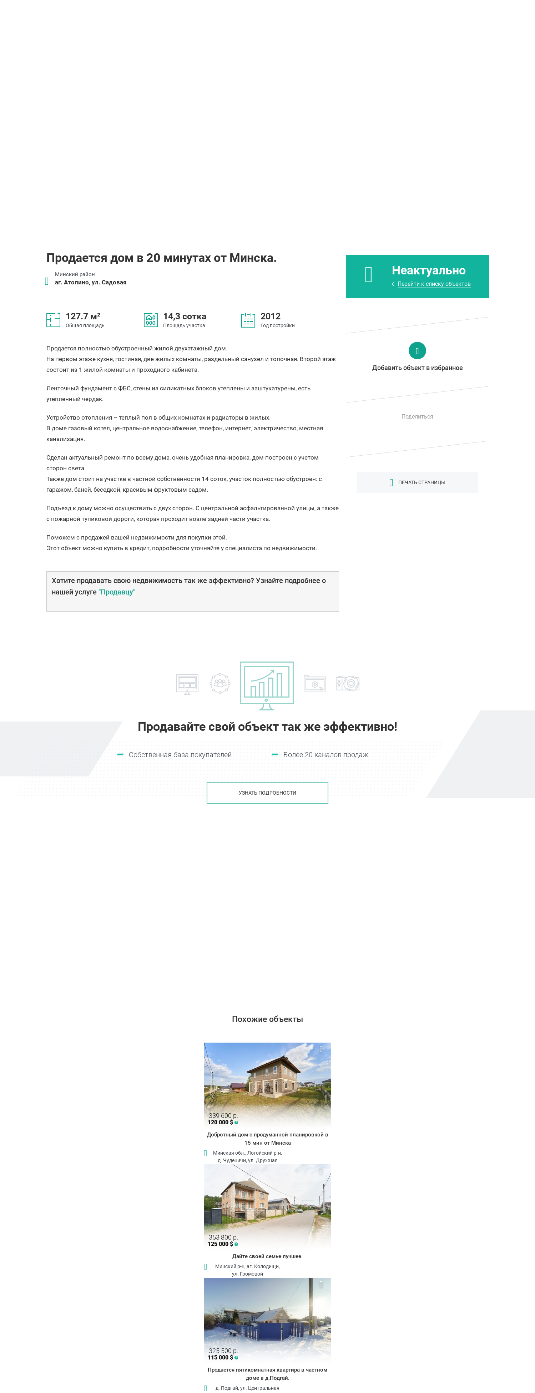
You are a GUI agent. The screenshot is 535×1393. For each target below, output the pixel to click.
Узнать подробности (267, 793)
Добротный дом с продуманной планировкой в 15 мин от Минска (267, 1138)
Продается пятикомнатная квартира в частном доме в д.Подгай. (267, 1374)
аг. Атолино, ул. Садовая (91, 282)
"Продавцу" (117, 592)
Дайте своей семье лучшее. (267, 1256)
